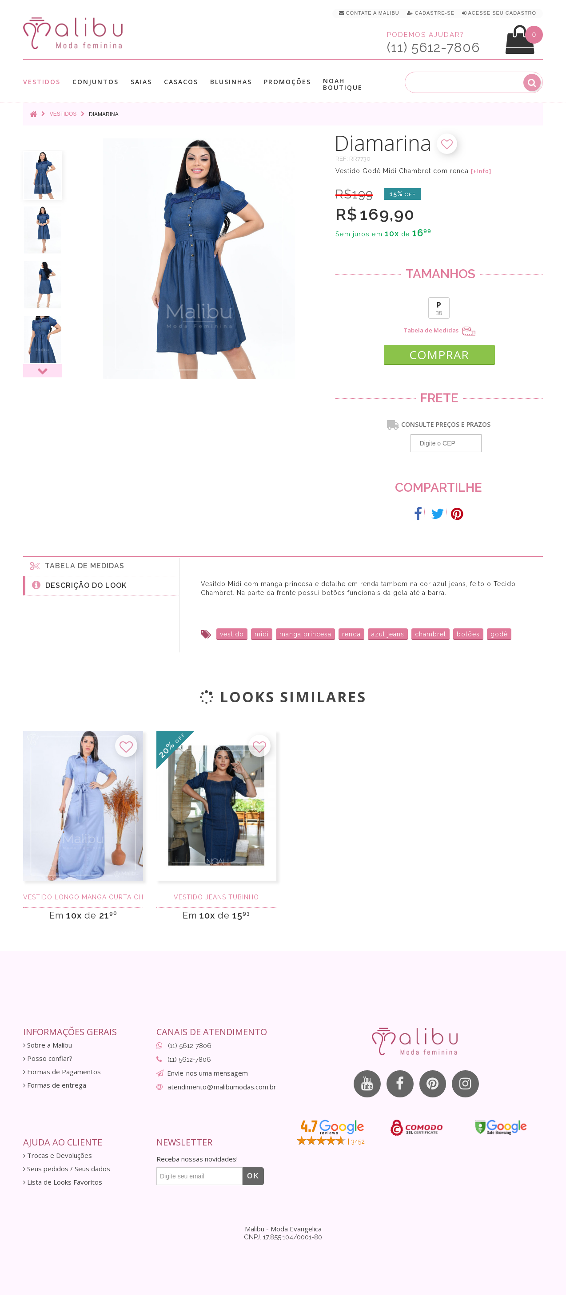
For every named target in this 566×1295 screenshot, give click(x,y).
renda (351, 633)
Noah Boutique (343, 84)
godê (499, 633)
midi (262, 633)
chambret (430, 633)
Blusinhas (231, 81)
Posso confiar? (47, 1058)
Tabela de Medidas (439, 331)
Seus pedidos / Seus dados (66, 1169)
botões (468, 633)
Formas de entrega (54, 1085)
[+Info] (481, 171)
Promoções (287, 81)
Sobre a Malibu (47, 1045)
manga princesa (305, 633)
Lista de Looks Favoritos (62, 1182)
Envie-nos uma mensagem (207, 1073)
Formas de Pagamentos (62, 1072)
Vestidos (41, 81)
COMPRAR (439, 354)
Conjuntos (95, 81)
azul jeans (387, 633)
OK (253, 1176)
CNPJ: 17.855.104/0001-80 (283, 1237)
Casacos (181, 81)
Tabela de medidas (77, 565)
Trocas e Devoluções (57, 1155)
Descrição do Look (79, 585)
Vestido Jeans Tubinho (216, 897)
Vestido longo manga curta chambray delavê (83, 897)
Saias (141, 81)
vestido (232, 633)
